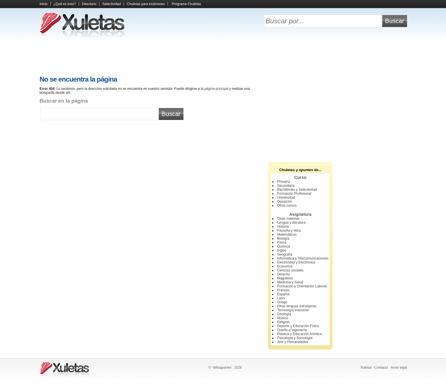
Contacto (381, 368)
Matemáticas (286, 234)
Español (283, 294)
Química (283, 246)
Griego (282, 302)
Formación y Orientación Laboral (302, 286)
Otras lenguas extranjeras (296, 306)
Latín (281, 298)
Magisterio (285, 278)
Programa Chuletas (186, 4)
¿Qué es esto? (64, 4)
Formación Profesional (294, 194)
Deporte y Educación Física (298, 326)
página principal (216, 89)
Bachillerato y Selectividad (297, 190)
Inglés (281, 250)
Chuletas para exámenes (146, 4)
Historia (283, 227)
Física (281, 242)
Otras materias (288, 219)
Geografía (284, 254)
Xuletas (365, 368)
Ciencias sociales (290, 270)
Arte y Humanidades (292, 342)
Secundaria (285, 186)
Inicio (44, 4)
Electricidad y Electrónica (296, 262)
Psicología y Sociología (294, 338)
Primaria (283, 182)
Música (282, 318)
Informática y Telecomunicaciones (302, 258)
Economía (284, 266)
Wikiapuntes (222, 368)
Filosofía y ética (289, 231)
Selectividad (111, 4)
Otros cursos (286, 205)
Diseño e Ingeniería (292, 330)
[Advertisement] (223, 57)
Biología (283, 238)
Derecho (283, 274)
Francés (283, 290)
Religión (283, 322)
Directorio (89, 4)
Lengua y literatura (291, 223)
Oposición (284, 202)
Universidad (286, 198)
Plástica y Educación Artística (299, 334)
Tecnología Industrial (292, 310)
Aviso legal (399, 368)
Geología (284, 314)
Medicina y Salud (290, 282)
